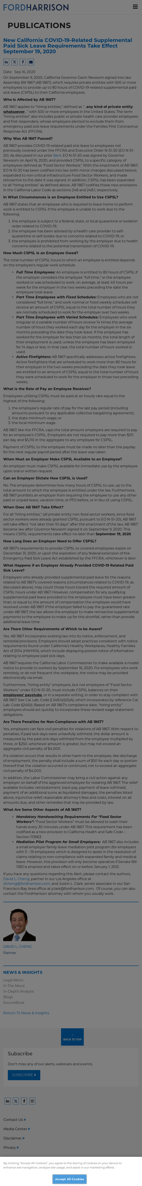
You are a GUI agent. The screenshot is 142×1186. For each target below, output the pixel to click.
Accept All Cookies (69, 1181)
